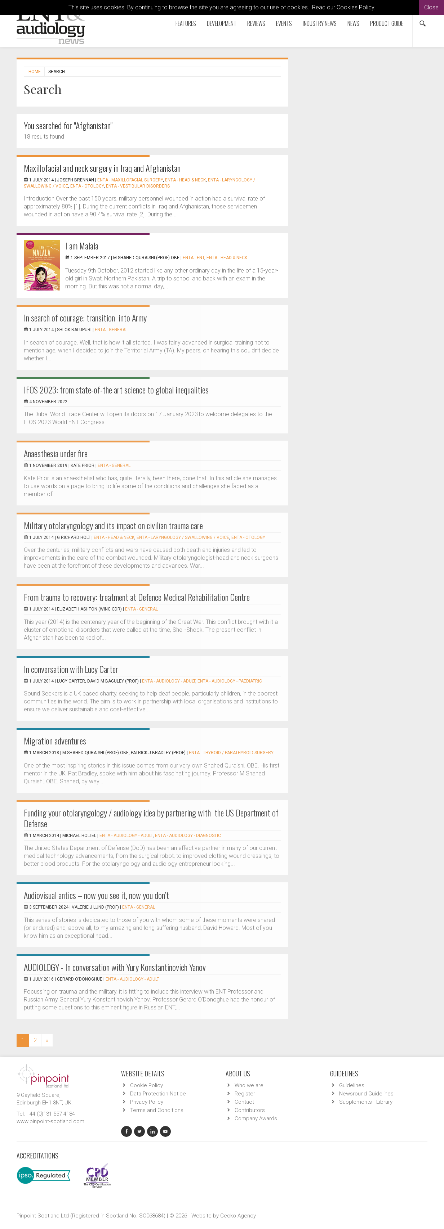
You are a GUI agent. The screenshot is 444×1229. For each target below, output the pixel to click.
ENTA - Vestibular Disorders (138, 186)
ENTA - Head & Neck (185, 180)
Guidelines (351, 1085)
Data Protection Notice (158, 1093)
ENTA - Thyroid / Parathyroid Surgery (231, 752)
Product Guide (386, 23)
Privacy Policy (146, 1102)
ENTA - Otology (87, 186)
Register (245, 1093)
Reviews (256, 23)
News (353, 23)
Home (34, 71)
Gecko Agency (238, 1215)
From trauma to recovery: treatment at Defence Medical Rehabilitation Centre (137, 596)
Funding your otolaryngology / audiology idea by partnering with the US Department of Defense (151, 818)
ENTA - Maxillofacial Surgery (130, 180)
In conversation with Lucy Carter (71, 668)
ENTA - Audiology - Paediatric (229, 681)
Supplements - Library (365, 1102)
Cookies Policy (355, 7)
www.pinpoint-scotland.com (50, 1121)
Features (186, 23)
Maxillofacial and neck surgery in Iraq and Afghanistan (102, 167)
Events (284, 23)
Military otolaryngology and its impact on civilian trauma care (113, 525)
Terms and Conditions (156, 1110)
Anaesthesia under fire (56, 453)
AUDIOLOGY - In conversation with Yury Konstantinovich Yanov (115, 966)
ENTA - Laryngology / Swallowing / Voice (183, 537)
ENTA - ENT (193, 257)
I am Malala (81, 245)
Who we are (249, 1085)
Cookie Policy (146, 1085)
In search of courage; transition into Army (85, 317)
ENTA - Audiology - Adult (168, 681)
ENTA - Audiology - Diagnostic (188, 835)
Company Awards (256, 1118)
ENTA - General (111, 329)
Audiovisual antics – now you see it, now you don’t (96, 894)
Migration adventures (55, 740)
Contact (244, 1102)
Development (221, 23)
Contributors (250, 1110)
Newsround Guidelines (366, 1093)
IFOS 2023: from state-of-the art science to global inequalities (116, 389)
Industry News (320, 23)
